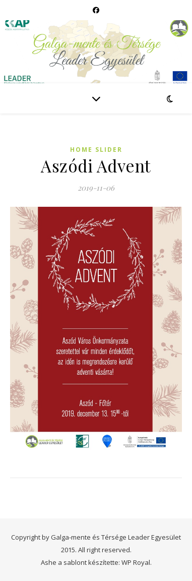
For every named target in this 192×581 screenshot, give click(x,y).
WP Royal (135, 562)
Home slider (96, 149)
